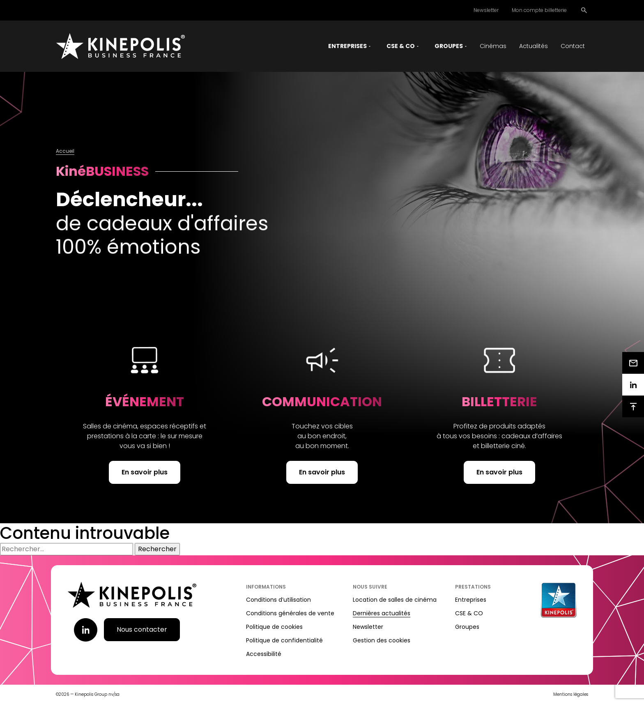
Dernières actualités (381, 613)
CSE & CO (469, 613)
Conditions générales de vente (290, 613)
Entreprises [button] (347, 46)
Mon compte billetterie (539, 10)
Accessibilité (263, 654)
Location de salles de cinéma (395, 600)
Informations (266, 586)
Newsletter (486, 10)
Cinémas (493, 46)
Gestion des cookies (381, 640)
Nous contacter (142, 629)
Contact (573, 46)
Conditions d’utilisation (278, 600)
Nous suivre (370, 586)
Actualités (533, 46)
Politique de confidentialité (284, 640)
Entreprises (470, 600)
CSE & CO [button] (400, 46)
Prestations (473, 586)
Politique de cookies (274, 627)
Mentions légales (570, 694)
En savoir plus (145, 472)
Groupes (467, 627)
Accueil (65, 150)
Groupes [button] (449, 46)
